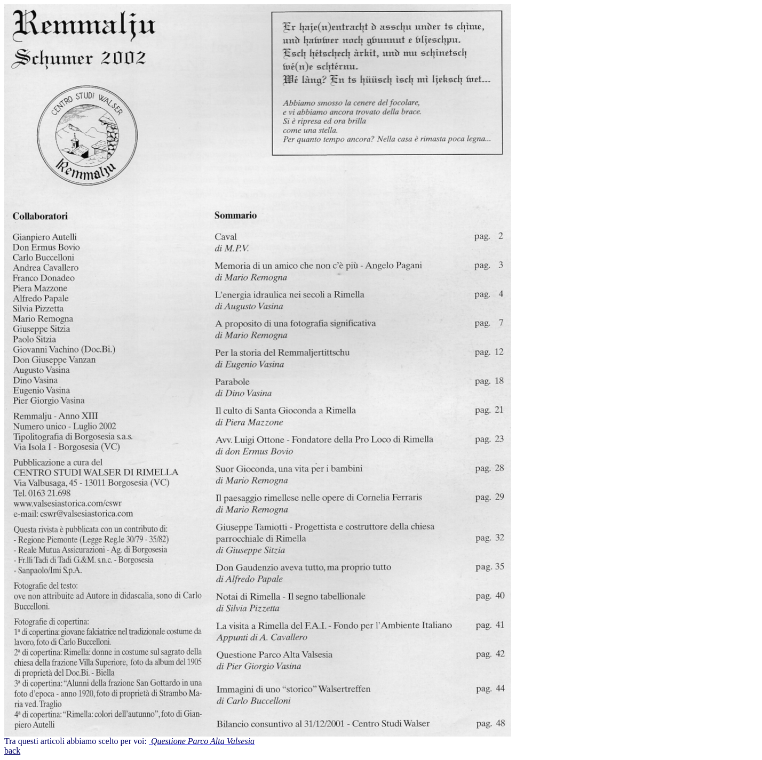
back (12, 750)
